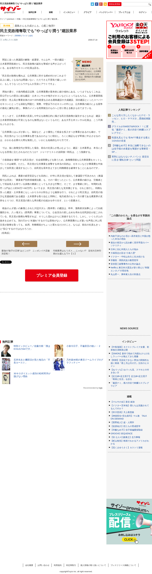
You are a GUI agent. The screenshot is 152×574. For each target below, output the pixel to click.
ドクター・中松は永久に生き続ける (128, 256)
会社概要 (29, 565)
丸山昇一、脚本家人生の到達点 (125, 274)
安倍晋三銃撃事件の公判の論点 (125, 264)
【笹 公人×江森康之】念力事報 (125, 437)
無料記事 (32, 12)
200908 (18, 36)
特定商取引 (71, 565)
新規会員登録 (114, 4)
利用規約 (58, 565)
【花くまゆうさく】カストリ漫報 (127, 447)
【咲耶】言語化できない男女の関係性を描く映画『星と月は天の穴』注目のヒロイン (130, 363)
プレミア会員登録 (51, 275)
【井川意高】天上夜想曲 (122, 412)
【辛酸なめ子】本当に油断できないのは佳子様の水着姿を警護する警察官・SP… (131, 148)
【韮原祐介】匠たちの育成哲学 (125, 426)
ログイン (143, 12)
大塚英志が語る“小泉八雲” (123, 253)
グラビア (88, 12)
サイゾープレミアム (11, 9)
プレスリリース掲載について (123, 565)
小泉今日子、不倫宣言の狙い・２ (83, 346)
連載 (51, 12)
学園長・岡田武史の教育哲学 (124, 260)
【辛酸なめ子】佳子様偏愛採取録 (127, 430)
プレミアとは (124, 12)
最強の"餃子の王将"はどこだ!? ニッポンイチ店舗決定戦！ (26, 252)
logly (100, 388)
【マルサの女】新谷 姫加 (123, 402)
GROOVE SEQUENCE (122, 433)
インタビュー (69, 12)
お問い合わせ (43, 565)
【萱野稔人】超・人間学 (122, 422)
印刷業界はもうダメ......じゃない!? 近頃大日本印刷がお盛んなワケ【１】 (77, 252)
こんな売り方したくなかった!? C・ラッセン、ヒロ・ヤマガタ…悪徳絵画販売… (131, 118)
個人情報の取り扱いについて (93, 565)
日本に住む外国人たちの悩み (124, 249)
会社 (31, 36)
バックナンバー (106, 12)
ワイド (25, 36)
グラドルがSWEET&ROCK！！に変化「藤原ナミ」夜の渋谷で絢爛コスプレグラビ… (131, 129)
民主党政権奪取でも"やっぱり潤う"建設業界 (38, 31)
